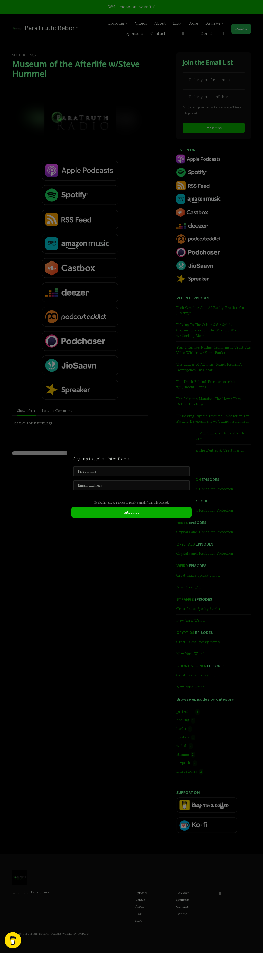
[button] (187, 438)
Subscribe (131, 512)
